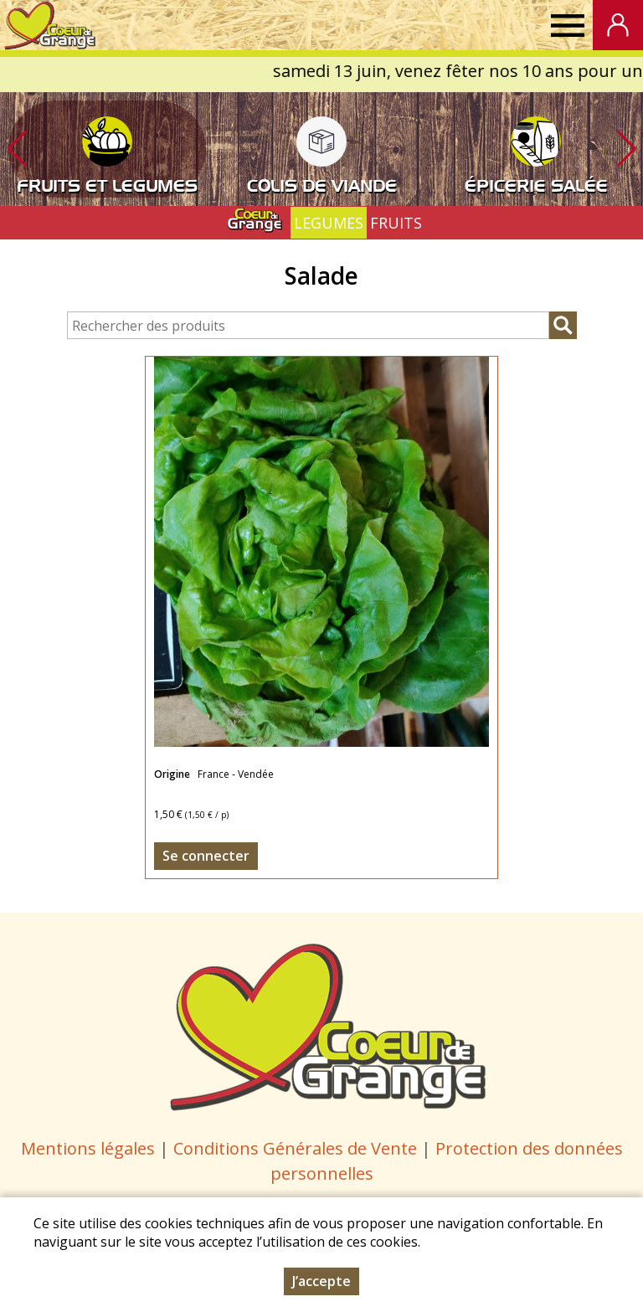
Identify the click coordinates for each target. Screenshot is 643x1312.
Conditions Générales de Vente (297, 1148)
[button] (626, 149)
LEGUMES (328, 223)
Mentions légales (88, 1148)
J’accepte (321, 1281)
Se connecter (205, 855)
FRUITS (396, 223)
